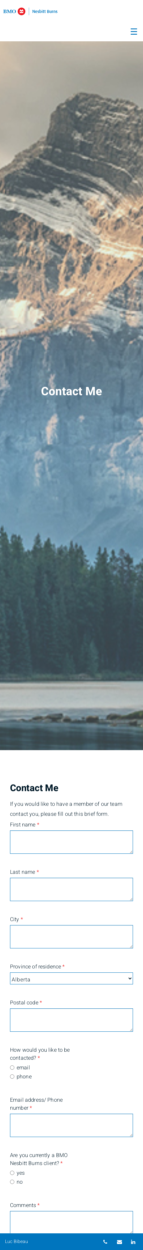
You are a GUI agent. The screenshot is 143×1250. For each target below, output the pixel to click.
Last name (24, 872)
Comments (25, 1205)
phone (24, 1077)
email (23, 1068)
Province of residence (37, 967)
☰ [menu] (134, 32)
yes (21, 1173)
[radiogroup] (71, 1073)
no (20, 1182)
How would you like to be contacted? (40, 1054)
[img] (71, 375)
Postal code (26, 1003)
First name (24, 825)
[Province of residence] (71, 978)
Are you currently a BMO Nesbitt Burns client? (39, 1159)
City (16, 919)
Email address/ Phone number (36, 1104)
